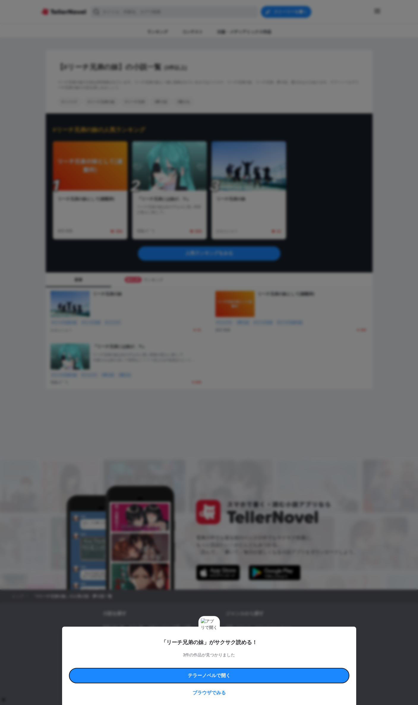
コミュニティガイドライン (189, 664)
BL (228, 647)
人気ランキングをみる (209, 253)
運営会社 (270, 670)
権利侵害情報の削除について (162, 670)
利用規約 (120, 664)
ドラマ (240, 647)
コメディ (257, 647)
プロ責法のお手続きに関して (205, 670)
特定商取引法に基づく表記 (264, 664)
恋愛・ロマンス (238, 627)
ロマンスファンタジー (273, 627)
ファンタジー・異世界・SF (247, 637)
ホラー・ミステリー (290, 637)
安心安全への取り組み (226, 664)
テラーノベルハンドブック (148, 664)
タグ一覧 (136, 627)
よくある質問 (295, 664)
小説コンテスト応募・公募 (169, 627)
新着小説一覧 (113, 627)
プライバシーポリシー (244, 670)
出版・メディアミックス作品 (126, 637)
